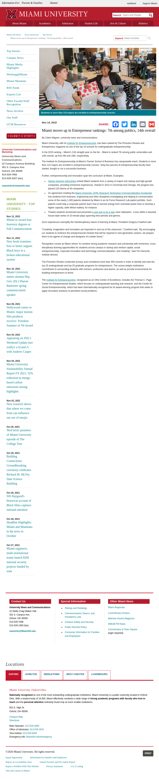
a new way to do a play (103, 212)
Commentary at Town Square (122, 629)
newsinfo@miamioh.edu (16, 185)
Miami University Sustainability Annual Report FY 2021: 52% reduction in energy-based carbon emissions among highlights (20, 378)
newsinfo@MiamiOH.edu (22, 631)
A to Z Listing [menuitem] (76, 766)
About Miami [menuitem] (19, 23)
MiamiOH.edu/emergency (39, 736)
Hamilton (31, 674)
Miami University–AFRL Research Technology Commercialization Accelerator (113, 193)
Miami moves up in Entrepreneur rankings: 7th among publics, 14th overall (41, 38)
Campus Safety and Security (79, 622)
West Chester (75, 674)
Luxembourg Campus (119, 613)
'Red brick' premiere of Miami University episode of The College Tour (19, 437)
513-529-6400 (30, 733)
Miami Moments (16, 81)
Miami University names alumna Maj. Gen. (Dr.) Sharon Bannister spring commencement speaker (18, 283)
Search (117, 15)
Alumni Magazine (121, 618)
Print (148, 753)
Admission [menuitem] (67, 23)
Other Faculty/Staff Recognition (18, 102)
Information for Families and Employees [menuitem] (48, 757)
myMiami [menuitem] (131, 3)
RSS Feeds (13, 87)
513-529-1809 (32, 726)
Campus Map (16, 717)
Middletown (51, 674)
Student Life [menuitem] (91, 23)
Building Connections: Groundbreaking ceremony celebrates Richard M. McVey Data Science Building (19, 470)
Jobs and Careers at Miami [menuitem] (18, 770)
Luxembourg (99, 674)
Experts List (14, 94)
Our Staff (12, 117)
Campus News (15, 57)
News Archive (15, 110)
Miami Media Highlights (15, 66)
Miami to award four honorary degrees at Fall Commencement (19, 224)
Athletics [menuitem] (143, 23)
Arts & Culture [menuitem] (118, 23)
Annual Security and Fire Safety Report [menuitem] (57, 762)
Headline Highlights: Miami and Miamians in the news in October (20, 529)
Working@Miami (17, 74)
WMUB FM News (116, 624)
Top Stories (47, 35)
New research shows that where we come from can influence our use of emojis (19, 410)
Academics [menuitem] (45, 23)
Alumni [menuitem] (54, 3)
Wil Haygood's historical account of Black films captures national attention (19, 503)
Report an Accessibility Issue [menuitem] (19, 762)
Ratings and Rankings (76, 608)
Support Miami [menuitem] (150, 3)
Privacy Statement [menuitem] (54, 766)
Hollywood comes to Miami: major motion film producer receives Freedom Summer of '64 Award (20, 316)
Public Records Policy (76, 627)
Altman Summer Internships (62, 181)
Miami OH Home (14, 35)
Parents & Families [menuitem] (32, 3)
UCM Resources (16, 124)
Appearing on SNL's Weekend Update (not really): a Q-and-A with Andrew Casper (20, 344)
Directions (14, 720)
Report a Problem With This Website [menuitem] (22, 766)
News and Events (32, 35)
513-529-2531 (37, 729)
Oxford (13, 674)
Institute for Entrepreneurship (81, 143)
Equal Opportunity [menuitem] (14, 757)
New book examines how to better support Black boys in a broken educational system (19, 250)
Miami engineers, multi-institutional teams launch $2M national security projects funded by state (18, 560)
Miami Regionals (116, 607)
